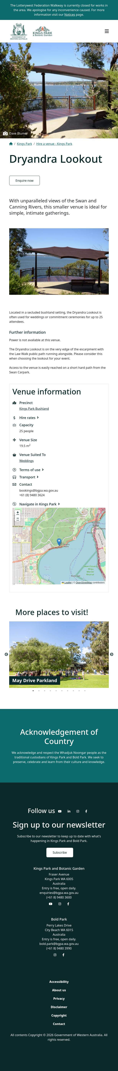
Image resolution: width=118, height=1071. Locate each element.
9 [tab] (79, 691)
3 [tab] (45, 691)
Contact (59, 1024)
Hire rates (27, 417)
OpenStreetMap (84, 582)
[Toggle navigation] (107, 31)
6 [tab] (62, 691)
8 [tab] (73, 691)
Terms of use (29, 469)
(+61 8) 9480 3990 (59, 948)
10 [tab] (85, 691)
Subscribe (60, 852)
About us (59, 990)
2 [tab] (39, 691)
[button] (59, 542)
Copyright (59, 1015)
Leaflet (66, 582)
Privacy (59, 998)
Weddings (26, 461)
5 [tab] (56, 691)
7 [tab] (68, 691)
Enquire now (25, 180)
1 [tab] (33, 691)
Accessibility (59, 982)
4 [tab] (50, 691)
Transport (27, 477)
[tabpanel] (59, 654)
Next (112, 654)
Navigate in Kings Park (38, 504)
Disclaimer (59, 1007)
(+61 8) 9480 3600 (59, 897)
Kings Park (24, 144)
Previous (6, 654)
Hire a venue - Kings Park (54, 144)
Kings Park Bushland (34, 409)
